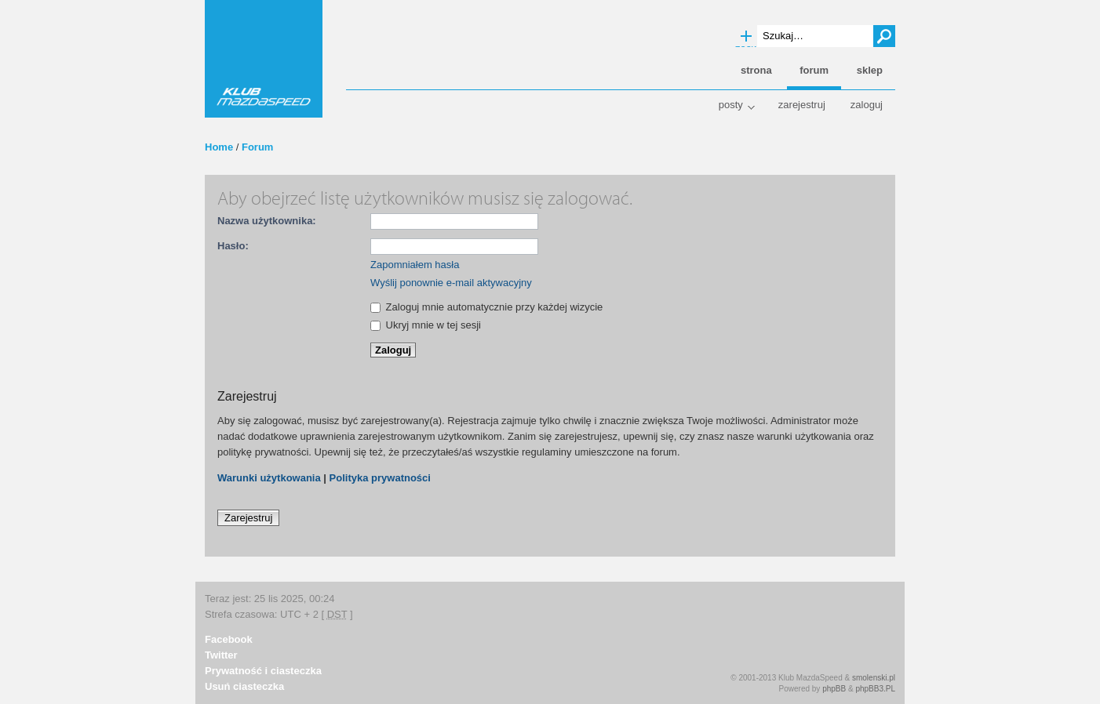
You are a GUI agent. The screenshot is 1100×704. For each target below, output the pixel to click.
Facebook (229, 639)
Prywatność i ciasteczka (263, 671)
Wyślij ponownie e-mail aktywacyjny (451, 282)
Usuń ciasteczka (244, 686)
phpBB (834, 688)
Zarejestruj (801, 105)
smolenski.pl (873, 677)
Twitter (221, 655)
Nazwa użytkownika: (266, 221)
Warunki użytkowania (269, 478)
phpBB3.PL (875, 688)
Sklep (870, 70)
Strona (756, 70)
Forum (257, 147)
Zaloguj (866, 105)
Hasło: (233, 246)
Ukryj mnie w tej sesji (425, 325)
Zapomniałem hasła (414, 264)
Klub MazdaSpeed (263, 59)
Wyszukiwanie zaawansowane (746, 37)
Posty (731, 105)
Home (219, 147)
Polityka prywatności (380, 478)
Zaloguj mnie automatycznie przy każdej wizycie (486, 307)
